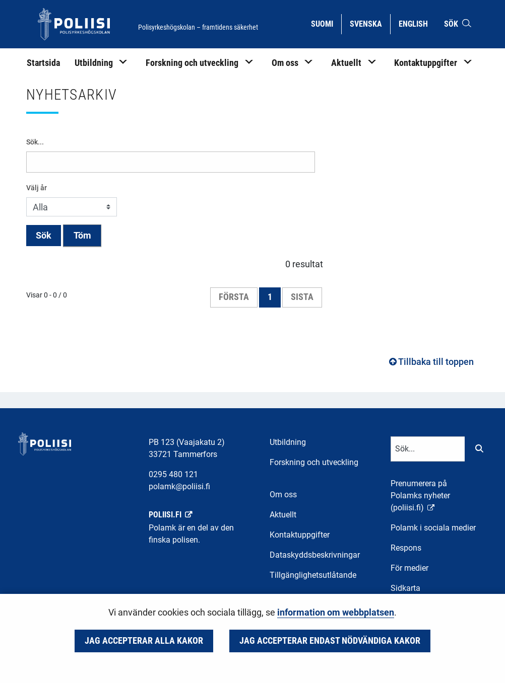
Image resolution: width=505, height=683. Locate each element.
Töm (82, 236)
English (417, 23)
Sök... (35, 142)
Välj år (36, 188)
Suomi (325, 23)
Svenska (369, 23)
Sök (43, 236)
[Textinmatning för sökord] (428, 449)
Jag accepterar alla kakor (144, 641)
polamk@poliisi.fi (179, 486)
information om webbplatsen (335, 613)
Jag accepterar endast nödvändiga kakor (329, 641)
